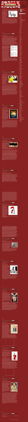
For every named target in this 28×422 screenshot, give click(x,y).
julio (20, 23)
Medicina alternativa (12, 72)
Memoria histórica (21, 86)
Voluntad (20, 121)
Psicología (9, 34)
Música (6, 348)
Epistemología (21, 61)
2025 (20, 16)
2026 (20, 15)
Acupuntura (21, 36)
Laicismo (20, 79)
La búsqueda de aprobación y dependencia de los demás (22, 20)
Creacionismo (21, 48)
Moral (20, 89)
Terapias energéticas (21, 119)
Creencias (8, 72)
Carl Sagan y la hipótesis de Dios (6, 381)
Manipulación (7, 34)
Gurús (20, 70)
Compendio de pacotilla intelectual (6, 173)
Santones (20, 112)
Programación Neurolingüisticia (22, 102)
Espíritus (20, 63)
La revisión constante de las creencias (7, 350)
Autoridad (20, 42)
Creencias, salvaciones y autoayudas (7, 141)
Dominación (21, 57)
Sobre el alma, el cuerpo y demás (6, 108)
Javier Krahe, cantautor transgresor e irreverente (8, 323)
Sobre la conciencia (4, 264)
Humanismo (21, 73)
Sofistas (20, 116)
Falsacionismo (21, 65)
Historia (20, 72)
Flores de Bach (21, 68)
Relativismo (21, 111)
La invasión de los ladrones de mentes (7, 241)
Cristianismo (21, 50)
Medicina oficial (21, 84)
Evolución (20, 64)
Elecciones (20, 59)
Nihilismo (20, 93)
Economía (20, 58)
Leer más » (3, 70)
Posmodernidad (21, 100)
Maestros (20, 81)
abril (20, 25)
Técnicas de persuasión (22, 117)
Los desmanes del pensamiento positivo (7, 74)
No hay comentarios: (9, 33)
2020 (20, 29)
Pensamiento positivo (5, 106)
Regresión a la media (21, 110)
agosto (20, 22)
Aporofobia (20, 40)
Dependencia (5, 34)
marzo (20, 26)
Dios (4, 321)
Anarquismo (21, 38)
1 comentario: (9, 105)
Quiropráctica (21, 107)
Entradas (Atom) (6, 416)
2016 (20, 32)
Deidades (20, 52)
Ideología (20, 75)
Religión (7, 321)
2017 (20, 31)
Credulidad (6, 72)
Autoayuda (20, 41)
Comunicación (21, 45)
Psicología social (21, 105)
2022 (20, 18)
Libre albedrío (21, 80)
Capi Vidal (23, 9)
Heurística (9, 72)
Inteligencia (21, 77)
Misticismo (20, 87)
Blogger (17, 419)
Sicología (20, 114)
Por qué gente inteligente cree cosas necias (8, 36)
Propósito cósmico (21, 103)
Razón (20, 109)
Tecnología (20, 118)
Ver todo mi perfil (23, 10)
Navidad (20, 91)
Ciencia (4, 72)
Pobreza (20, 98)
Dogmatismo (7, 239)
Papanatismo (21, 95)
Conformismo (21, 47)
